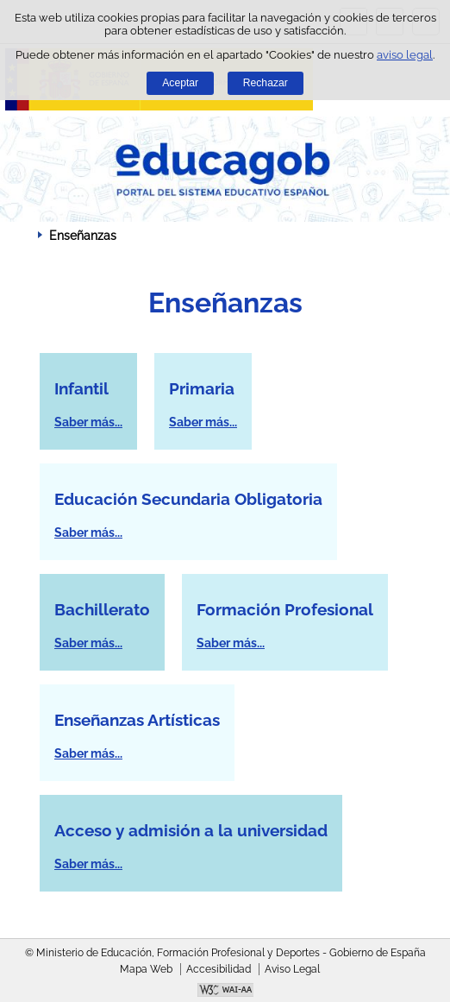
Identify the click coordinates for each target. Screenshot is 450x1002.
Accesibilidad (218, 969)
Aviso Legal (292, 969)
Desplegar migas (21, 235)
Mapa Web (146, 969)
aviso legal (405, 54)
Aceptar (180, 83)
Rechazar (265, 83)
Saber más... (88, 422)
